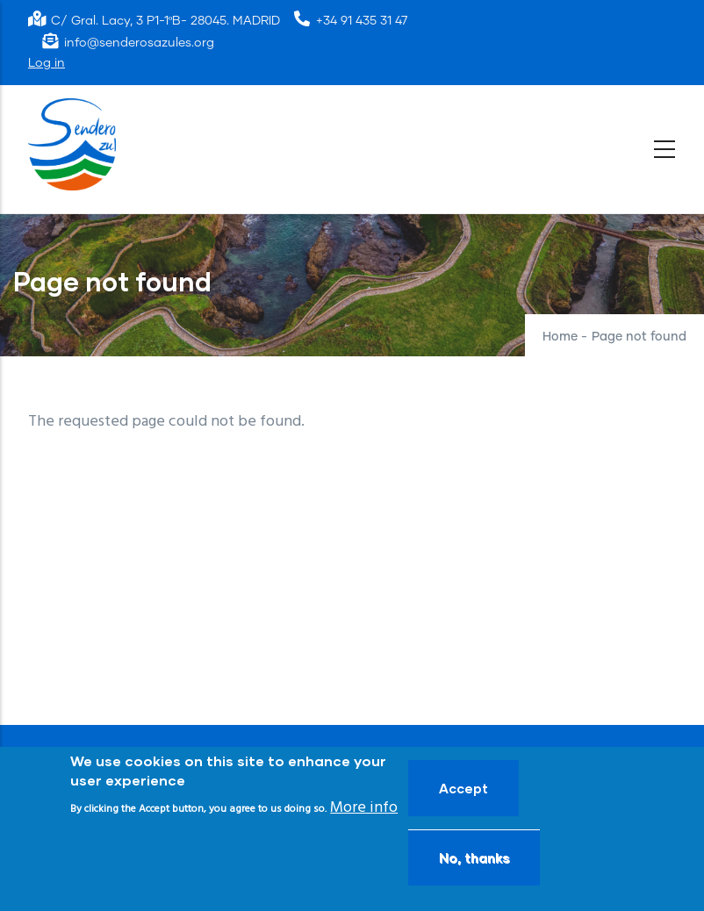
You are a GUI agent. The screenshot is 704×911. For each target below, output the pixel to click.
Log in (46, 63)
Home (560, 337)
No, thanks (474, 857)
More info (364, 808)
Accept (463, 788)
